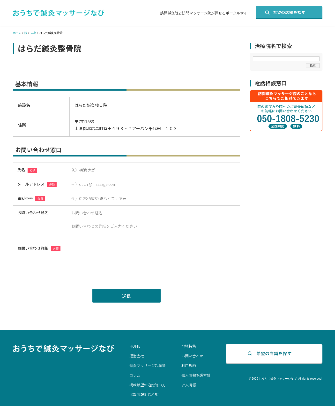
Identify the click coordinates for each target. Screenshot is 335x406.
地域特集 (188, 346)
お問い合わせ (192, 356)
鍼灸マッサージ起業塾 (147, 365)
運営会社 (136, 356)
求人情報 (188, 385)
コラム (134, 375)
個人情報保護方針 (195, 375)
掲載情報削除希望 (143, 394)
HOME (134, 346)
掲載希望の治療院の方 (147, 385)
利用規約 (188, 365)
